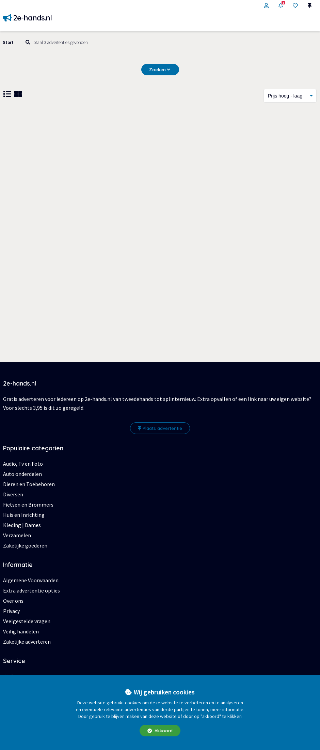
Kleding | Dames (22, 525)
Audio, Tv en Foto (23, 463)
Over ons (13, 600)
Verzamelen (17, 535)
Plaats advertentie (160, 428)
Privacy (11, 611)
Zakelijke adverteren (27, 641)
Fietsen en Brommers (28, 504)
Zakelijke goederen (25, 545)
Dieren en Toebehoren (29, 484)
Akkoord (160, 730)
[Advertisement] (160, 164)
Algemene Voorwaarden (31, 580)
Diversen (13, 494)
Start (8, 42)
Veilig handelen (21, 631)
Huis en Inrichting (24, 514)
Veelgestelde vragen (26, 621)
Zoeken (159, 69)
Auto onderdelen (22, 473)
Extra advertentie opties (31, 590)
